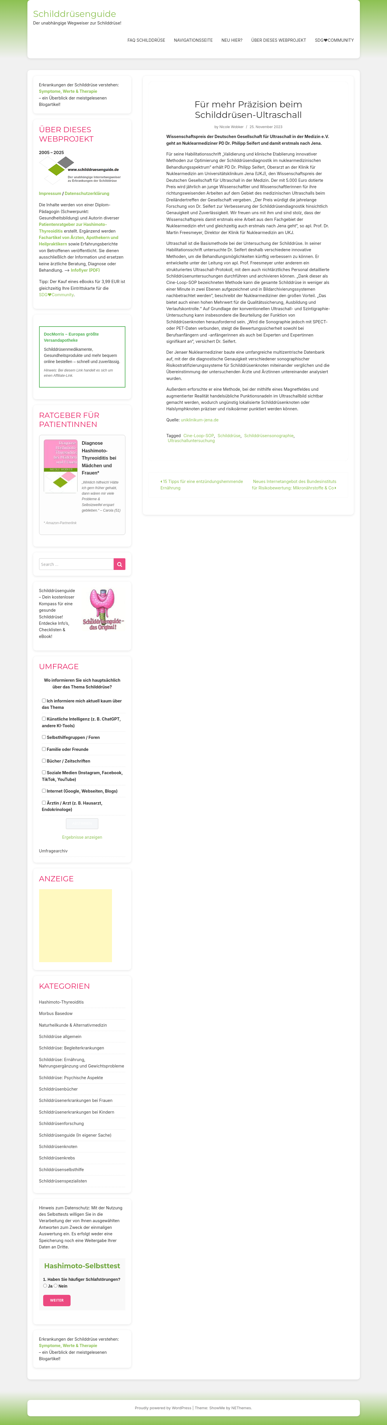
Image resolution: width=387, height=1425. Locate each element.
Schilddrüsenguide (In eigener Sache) (75, 1135)
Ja (47, 1286)
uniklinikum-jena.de (199, 419)
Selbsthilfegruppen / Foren (73, 737)
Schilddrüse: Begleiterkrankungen (71, 1047)
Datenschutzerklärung (87, 193)
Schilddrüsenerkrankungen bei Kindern (76, 1112)
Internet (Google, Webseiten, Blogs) (82, 791)
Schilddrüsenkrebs (57, 1157)
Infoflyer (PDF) (85, 270)
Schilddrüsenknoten (58, 1146)
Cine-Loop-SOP (198, 435)
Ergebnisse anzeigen (82, 837)
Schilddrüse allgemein (60, 1036)
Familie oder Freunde (67, 749)
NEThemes (241, 1407)
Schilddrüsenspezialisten (63, 1180)
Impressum (50, 193)
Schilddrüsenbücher (58, 1088)
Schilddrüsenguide (74, 13)
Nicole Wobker (231, 127)
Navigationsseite (193, 40)
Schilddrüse (229, 435)
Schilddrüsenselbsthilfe (61, 1169)
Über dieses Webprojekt (278, 40)
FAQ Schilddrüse (146, 40)
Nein (60, 1286)
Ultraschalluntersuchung (191, 440)
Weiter (57, 1300)
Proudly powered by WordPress (163, 1407)
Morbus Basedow (56, 1013)
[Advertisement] (75, 925)
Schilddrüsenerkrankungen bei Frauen (76, 1100)
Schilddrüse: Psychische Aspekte (71, 1077)
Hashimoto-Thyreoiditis (61, 1002)
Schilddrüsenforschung (61, 1123)
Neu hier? (231, 40)
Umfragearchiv (53, 850)
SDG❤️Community (334, 40)
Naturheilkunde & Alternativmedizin (73, 1025)
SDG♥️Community (56, 294)
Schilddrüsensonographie (268, 435)
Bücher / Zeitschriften (68, 760)
